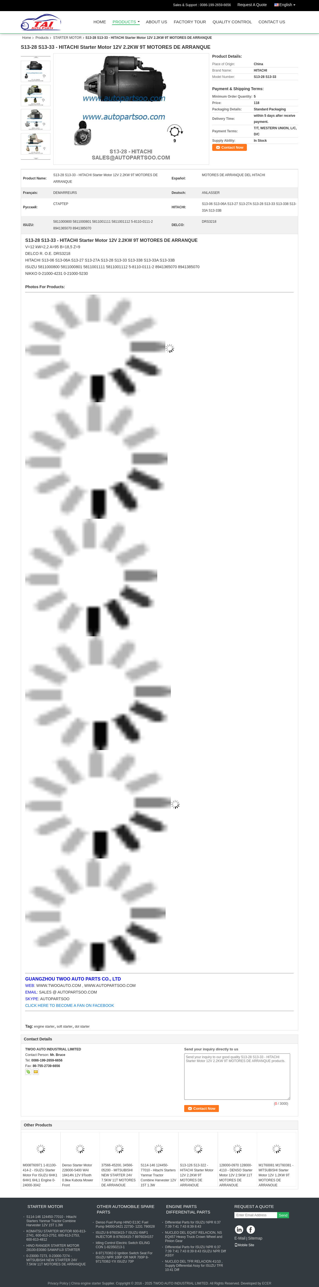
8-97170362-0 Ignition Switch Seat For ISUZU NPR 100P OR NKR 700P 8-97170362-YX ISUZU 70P (124, 1257)
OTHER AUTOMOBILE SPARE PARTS (126, 1209)
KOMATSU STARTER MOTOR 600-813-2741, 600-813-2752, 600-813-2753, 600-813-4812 (56, 1235)
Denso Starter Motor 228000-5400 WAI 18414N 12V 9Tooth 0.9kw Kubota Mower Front (77, 1175)
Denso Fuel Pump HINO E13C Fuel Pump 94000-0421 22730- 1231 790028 (125, 1224)
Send (283, 1215)
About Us (156, 22)
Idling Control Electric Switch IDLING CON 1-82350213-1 (123, 1245)
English (288, 4)
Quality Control (232, 22)
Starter (87, 240)
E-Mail (239, 1238)
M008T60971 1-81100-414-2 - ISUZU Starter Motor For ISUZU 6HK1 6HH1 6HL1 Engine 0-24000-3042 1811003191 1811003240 (40, 1180)
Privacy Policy (58, 1283)
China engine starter (86, 1283)
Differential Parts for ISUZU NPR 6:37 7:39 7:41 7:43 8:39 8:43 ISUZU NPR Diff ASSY (195, 1251)
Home (99, 22)
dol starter (82, 1026)
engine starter (44, 1026)
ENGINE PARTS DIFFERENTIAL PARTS (188, 1209)
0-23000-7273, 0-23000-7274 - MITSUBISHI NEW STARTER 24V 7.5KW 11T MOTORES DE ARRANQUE (56, 1260)
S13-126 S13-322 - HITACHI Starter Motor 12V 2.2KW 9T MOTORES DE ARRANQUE (196, 1175)
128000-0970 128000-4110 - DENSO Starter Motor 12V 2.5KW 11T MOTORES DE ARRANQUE (235, 1175)
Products (124, 22)
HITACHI (33, 260)
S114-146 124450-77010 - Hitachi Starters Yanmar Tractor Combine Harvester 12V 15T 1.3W (158, 1175)
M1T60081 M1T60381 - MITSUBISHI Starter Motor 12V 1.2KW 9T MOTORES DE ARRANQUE (276, 1175)
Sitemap (255, 1238)
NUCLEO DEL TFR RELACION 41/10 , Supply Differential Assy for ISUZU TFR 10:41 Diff (194, 1266)
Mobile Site (244, 1245)
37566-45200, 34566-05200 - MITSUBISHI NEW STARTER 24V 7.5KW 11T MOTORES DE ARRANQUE (118, 1175)
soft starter (65, 1026)
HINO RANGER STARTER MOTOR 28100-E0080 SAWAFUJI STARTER (53, 1248)
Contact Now (232, 147)
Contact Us (272, 22)
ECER (266, 1283)
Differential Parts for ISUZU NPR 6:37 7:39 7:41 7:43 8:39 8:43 (193, 1224)
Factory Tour (190, 22)
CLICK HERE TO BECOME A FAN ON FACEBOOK (69, 1005)
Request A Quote (252, 4)
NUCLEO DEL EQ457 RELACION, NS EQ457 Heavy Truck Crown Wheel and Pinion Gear (193, 1237)
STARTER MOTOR (67, 38)
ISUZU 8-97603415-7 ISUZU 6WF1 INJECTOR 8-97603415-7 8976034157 (124, 1235)
